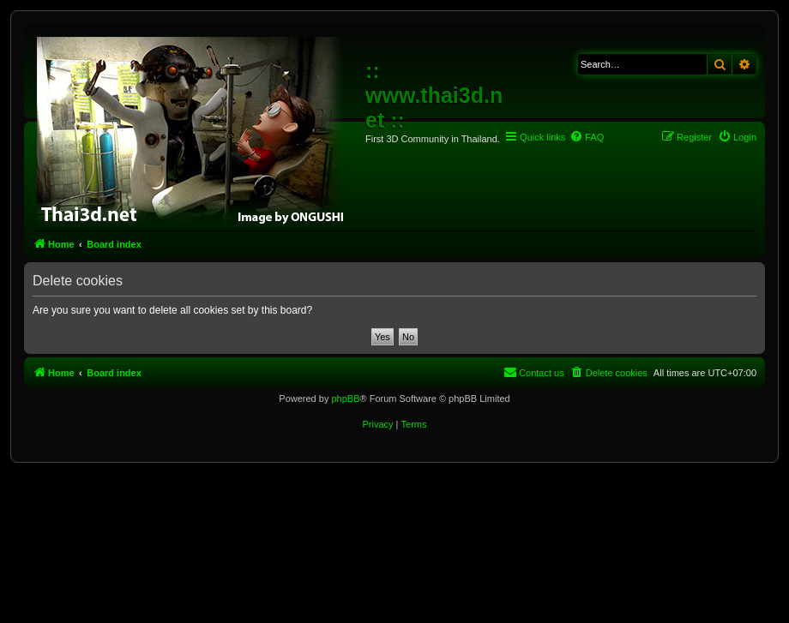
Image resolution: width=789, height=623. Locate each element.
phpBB (345, 398)
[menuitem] (586, 137)
